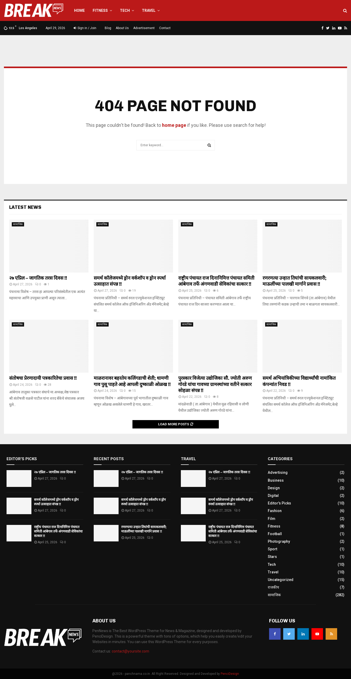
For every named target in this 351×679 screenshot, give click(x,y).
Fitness (100, 10)
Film (271, 519)
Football (275, 534)
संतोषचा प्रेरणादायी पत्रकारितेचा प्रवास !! (43, 378)
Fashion (275, 511)
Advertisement (144, 28)
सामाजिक (18, 224)
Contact (165, 28)
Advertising (278, 472)
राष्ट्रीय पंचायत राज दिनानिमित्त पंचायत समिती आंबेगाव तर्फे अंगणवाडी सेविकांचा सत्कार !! (216, 281)
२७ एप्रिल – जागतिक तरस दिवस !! (38, 278)
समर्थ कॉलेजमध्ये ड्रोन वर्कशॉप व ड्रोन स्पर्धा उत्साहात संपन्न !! (56, 502)
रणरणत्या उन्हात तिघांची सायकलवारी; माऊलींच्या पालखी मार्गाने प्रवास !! (294, 281)
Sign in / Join (85, 28)
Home (79, 10)
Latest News (25, 207)
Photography (279, 541)
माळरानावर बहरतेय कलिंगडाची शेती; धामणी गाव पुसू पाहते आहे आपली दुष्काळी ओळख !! (132, 381)
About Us (122, 28)
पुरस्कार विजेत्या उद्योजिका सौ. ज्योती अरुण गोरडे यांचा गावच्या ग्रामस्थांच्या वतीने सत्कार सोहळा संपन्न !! (215, 384)
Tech (125, 10)
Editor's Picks (279, 503)
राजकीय (273, 587)
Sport (272, 549)
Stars (272, 557)
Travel (148, 10)
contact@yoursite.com (130, 651)
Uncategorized (280, 580)
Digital (273, 495)
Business (276, 480)
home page (174, 125)
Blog (108, 28)
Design (274, 488)
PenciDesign (230, 674)
